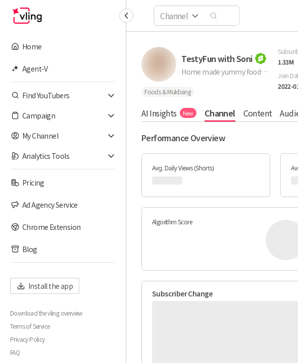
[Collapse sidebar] (126, 16)
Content (257, 113)
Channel (220, 113)
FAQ (15, 352)
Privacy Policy (27, 339)
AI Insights (168, 113)
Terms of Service (29, 326)
